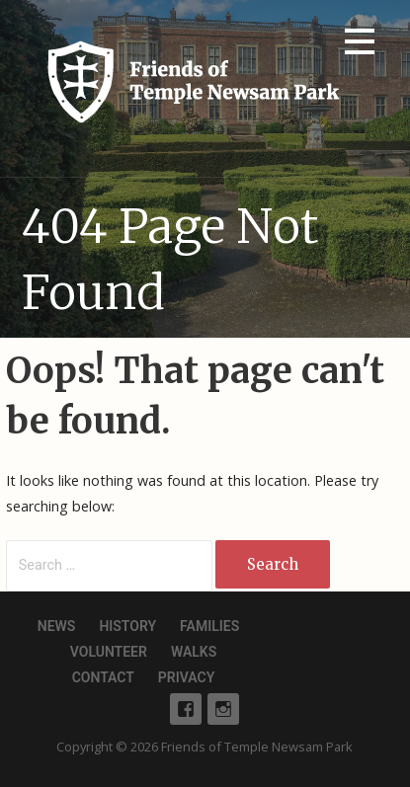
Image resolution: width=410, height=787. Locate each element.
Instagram (223, 709)
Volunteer (108, 652)
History (127, 626)
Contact (103, 677)
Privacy (186, 677)
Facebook (186, 709)
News (57, 626)
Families (209, 626)
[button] (359, 45)
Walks (193, 652)
